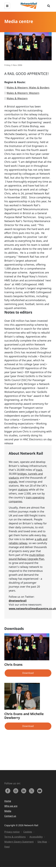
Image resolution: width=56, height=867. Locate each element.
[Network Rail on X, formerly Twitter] (32, 790)
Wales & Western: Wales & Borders (28, 87)
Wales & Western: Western (23, 93)
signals (13, 481)
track (39, 469)
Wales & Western (17, 98)
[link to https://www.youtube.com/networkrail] (40, 790)
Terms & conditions (15, 836)
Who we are (10, 806)
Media (7, 811)
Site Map (42, 841)
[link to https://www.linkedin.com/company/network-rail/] (24, 790)
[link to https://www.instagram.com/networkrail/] (16, 790)
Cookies (27, 831)
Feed (7, 846)
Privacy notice (12, 831)
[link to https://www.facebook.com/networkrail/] (8, 790)
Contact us (10, 816)
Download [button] (28, 673)
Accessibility (36, 836)
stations (23, 489)
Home (7, 801)
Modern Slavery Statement (19, 841)
